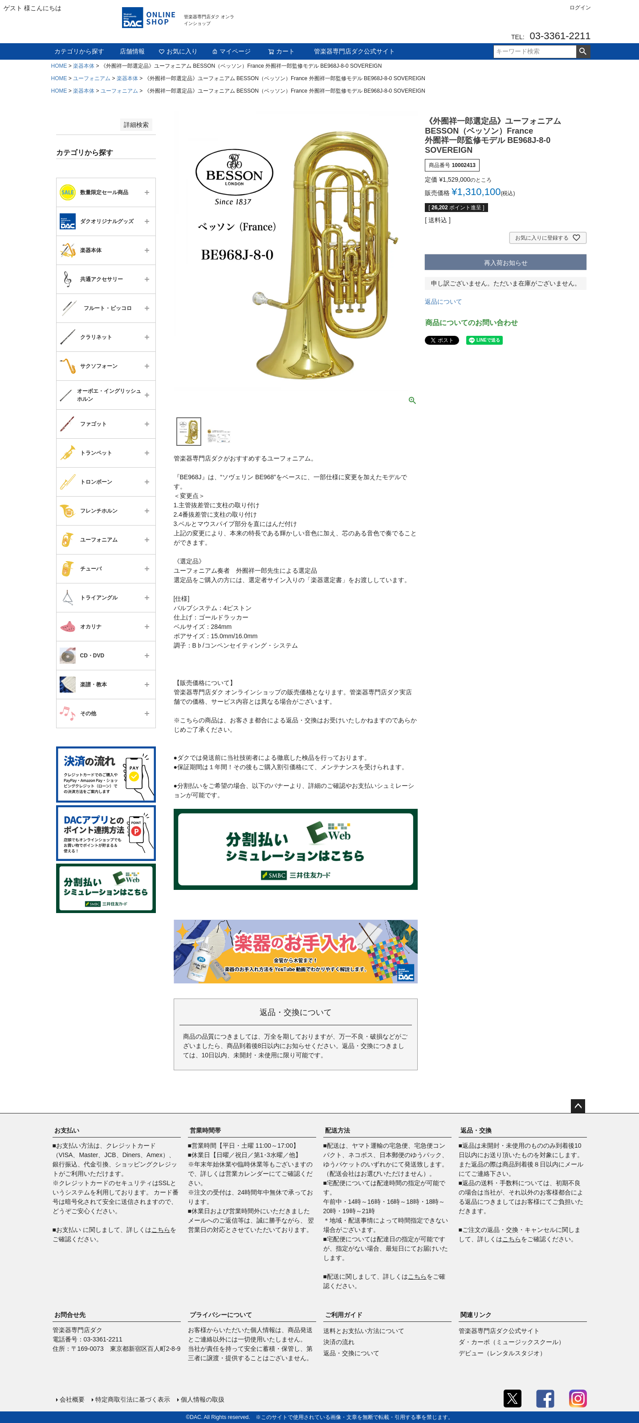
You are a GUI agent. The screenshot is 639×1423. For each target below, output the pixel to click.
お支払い (66, 1130)
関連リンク (476, 1314)
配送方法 (337, 1130)
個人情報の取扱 (202, 1399)
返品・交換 (476, 1130)
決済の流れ (338, 1342)
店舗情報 (132, 51)
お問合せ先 (69, 1314)
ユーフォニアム (91, 78)
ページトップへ (578, 1106)
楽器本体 (83, 66)
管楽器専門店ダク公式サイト (354, 51)
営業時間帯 (205, 1130)
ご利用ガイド (343, 1314)
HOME (59, 66)
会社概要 (72, 1399)
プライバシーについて (221, 1314)
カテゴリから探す (79, 51)
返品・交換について (351, 1353)
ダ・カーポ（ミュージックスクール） (512, 1342)
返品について (443, 301)
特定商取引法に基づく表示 (132, 1399)
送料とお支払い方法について (363, 1330)
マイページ (231, 51)
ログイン (580, 7)
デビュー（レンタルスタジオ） (502, 1353)
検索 (583, 51)
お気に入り (178, 51)
